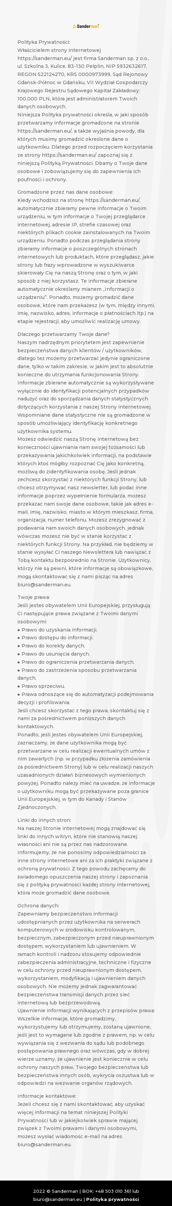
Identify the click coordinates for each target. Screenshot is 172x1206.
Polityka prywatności (112, 1199)
